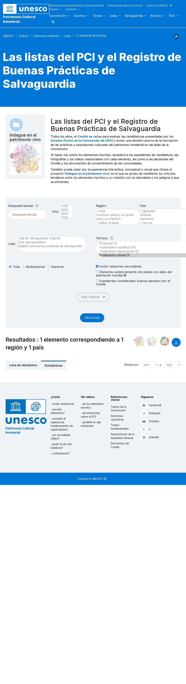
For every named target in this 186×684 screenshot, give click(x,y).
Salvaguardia (134, 16)
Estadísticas (54, 365)
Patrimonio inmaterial (45, 35)
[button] (176, 38)
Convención (57, 16)
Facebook (151, 405)
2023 (65, 214)
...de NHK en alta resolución (91, 424)
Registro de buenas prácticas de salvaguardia (50, 246)
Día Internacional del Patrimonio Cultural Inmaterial (76, 5)
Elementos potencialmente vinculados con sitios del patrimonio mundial (134, 273)
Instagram (150, 413)
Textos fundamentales (120, 426)
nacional (57, 267)
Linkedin (150, 437)
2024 (65, 210)
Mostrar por (131, 364)
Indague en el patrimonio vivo (87, 173)
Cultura (23, 35)
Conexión (71, 9)
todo (16, 267)
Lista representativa (50, 242)
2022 (65, 218)
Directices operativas (117, 417)
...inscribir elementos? (58, 411)
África (116, 211)
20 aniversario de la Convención (125, 5)
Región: (101, 206)
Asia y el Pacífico (116, 219)
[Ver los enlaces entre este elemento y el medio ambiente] (152, 341)
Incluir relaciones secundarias (119, 266)
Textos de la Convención (118, 408)
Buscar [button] (52, 22)
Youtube (150, 421)
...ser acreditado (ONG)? (60, 436)
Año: (55, 211)
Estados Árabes (116, 223)
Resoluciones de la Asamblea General (122, 436)
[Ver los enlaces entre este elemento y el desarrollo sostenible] (164, 341)
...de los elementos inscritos (92, 405)
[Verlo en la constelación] (139, 341)
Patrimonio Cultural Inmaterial (19, 19)
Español (53, 9)
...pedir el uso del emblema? (61, 445)
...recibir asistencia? (62, 403)
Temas (97, 16)
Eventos (79, 16)
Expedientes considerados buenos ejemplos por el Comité (133, 282)
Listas (113, 16)
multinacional (35, 267)
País (172, 16)
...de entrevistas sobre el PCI (90, 414)
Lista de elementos (23, 365)
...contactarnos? (60, 453)
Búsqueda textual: (23, 206)
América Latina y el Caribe (116, 215)
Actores (155, 16)
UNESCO (8, 35)
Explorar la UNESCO (159, 5)
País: (143, 206)
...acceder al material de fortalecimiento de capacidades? (62, 424)
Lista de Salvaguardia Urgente (50, 238)
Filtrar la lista (92, 317)
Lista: (11, 244)
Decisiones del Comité (120, 445)
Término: (104, 238)
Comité (82, 136)
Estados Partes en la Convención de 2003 (82, 140)
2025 (65, 206)
